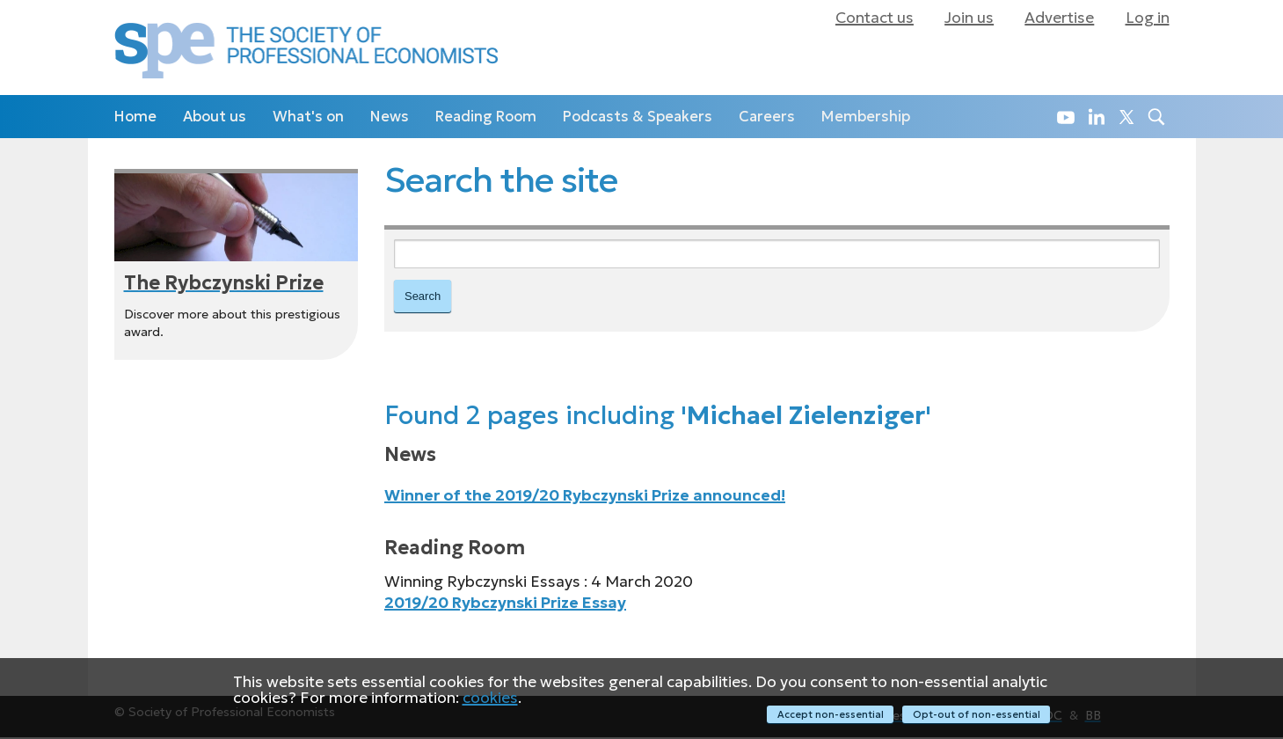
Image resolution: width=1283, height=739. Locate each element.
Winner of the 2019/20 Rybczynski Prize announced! (584, 498)
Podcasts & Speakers (637, 116)
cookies (490, 698)
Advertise (1059, 17)
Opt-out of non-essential (976, 714)
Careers (767, 116)
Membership (865, 116)
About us (214, 116)
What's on (308, 116)
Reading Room (485, 116)
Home (135, 116)
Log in (1148, 17)
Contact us (874, 17)
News (389, 116)
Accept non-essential (829, 714)
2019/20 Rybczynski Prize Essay (505, 604)
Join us (969, 17)
